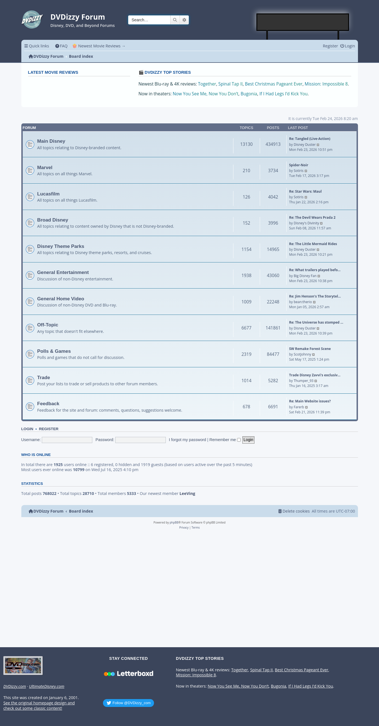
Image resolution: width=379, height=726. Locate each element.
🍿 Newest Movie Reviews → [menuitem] (99, 46)
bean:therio (303, 301)
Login (27, 429)
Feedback (48, 403)
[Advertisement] (303, 22)
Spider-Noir (298, 165)
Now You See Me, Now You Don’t (205, 94)
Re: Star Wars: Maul (305, 191)
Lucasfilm (48, 194)
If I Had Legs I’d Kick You (283, 94)
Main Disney (51, 141)
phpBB (174, 522)
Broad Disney (52, 220)
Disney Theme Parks (60, 246)
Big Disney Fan (305, 275)
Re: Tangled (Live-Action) (309, 138)
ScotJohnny (302, 354)
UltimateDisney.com (46, 686)
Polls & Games (54, 351)
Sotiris (299, 170)
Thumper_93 (303, 380)
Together (207, 84)
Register (49, 429)
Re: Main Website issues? (310, 401)
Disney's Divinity (306, 223)
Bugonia (249, 94)
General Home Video (60, 298)
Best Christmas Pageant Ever (273, 84)
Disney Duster (305, 144)
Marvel (44, 167)
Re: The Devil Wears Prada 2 (312, 217)
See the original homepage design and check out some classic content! (39, 705)
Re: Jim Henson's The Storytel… (315, 296)
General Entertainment (63, 272)
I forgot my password (187, 439)
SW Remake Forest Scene (310, 348)
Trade (43, 377)
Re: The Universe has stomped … (316, 322)
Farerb (299, 407)
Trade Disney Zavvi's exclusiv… (315, 375)
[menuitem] (61, 46)
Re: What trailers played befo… (315, 270)
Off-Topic (47, 325)
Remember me (225, 439)
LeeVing (187, 493)
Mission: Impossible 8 (326, 84)
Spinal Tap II (230, 84)
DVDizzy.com (14, 686)
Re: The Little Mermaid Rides (313, 243)
